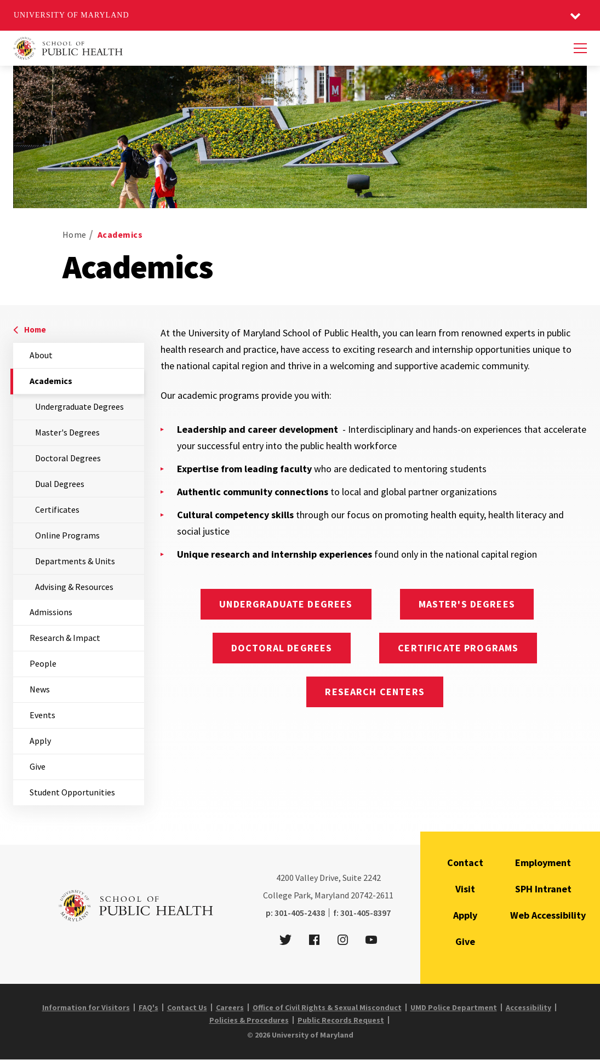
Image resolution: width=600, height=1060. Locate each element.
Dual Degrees (59, 483)
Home (74, 234)
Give (37, 766)
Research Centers (374, 691)
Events (42, 714)
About (41, 354)
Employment (543, 862)
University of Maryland (71, 15)
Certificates (57, 509)
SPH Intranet (543, 889)
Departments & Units (75, 560)
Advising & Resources (74, 586)
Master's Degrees (67, 432)
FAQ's (148, 1007)
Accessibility (528, 1007)
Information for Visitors (86, 1007)
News (40, 689)
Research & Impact (65, 637)
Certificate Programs (458, 647)
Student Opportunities (72, 792)
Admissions (51, 611)
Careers (230, 1007)
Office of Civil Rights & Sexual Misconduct (327, 1007)
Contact (465, 862)
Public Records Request (341, 1020)
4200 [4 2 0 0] (285, 877)
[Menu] (580, 48)
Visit (465, 889)
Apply (40, 740)
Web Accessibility (548, 915)
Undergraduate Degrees (79, 406)
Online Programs (67, 535)
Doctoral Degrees (68, 457)
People (43, 663)
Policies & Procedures (249, 1020)
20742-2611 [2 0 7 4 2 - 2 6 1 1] (372, 895)
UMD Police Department (453, 1007)
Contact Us (187, 1007)
